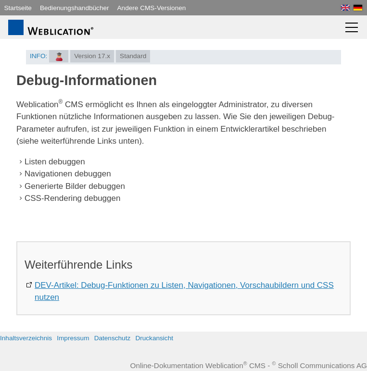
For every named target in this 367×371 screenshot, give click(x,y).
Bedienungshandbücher (74, 8)
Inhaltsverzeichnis (26, 338)
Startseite (18, 8)
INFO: (38, 56)
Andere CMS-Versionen (151, 8)
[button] (351, 27)
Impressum (73, 338)
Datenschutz (112, 338)
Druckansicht (154, 338)
